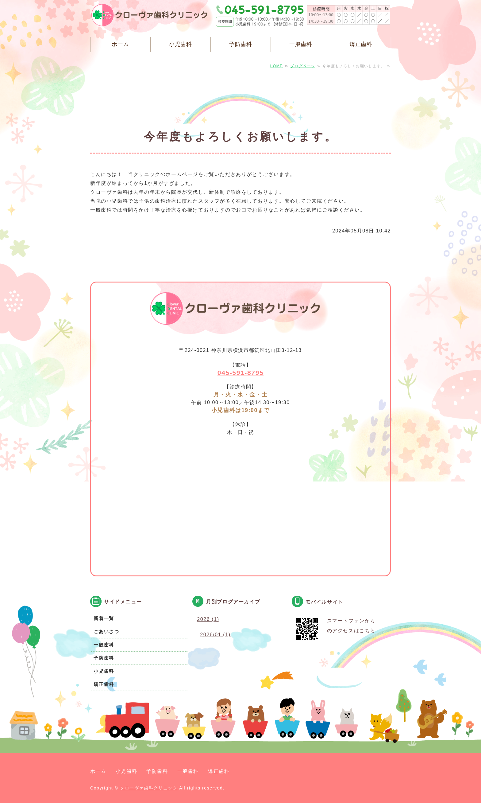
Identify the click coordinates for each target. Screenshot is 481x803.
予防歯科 (240, 44)
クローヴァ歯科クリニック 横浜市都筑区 (153, 17)
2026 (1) (208, 619)
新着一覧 (104, 618)
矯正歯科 (361, 44)
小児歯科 (180, 44)
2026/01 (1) (215, 634)
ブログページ (302, 66)
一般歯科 (301, 44)
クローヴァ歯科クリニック (148, 787)
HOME (276, 66)
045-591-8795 (240, 372)
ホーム (120, 44)
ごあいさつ (106, 631)
